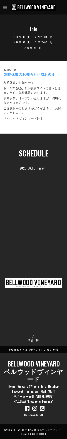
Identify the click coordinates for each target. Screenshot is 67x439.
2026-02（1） (24, 42)
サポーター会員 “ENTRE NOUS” (33, 396)
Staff (51, 391)
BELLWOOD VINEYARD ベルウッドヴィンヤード (33, 371)
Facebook (17, 391)
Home (11, 386)
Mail (43, 391)
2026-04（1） (46, 37)
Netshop (53, 386)
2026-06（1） (24, 37)
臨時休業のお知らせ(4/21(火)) (29, 74)
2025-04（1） (35, 47)
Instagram (32, 391)
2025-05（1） (46, 42)
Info (43, 386)
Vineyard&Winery (28, 386)
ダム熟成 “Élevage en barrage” (33, 401)
